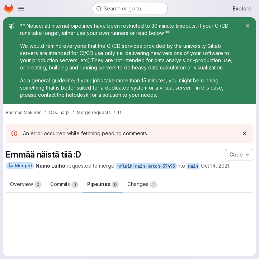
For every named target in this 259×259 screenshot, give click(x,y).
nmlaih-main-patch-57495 (146, 166)
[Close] (247, 26)
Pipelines (103, 184)
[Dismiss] (244, 133)
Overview (26, 184)
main (193, 166)
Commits (64, 184)
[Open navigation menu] (21, 8)
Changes (142, 184)
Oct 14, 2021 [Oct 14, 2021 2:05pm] (215, 166)
